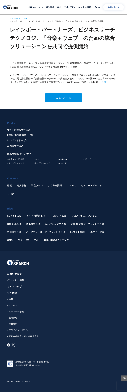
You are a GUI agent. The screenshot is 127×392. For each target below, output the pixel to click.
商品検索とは (33, 223)
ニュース (71, 185)
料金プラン (69, 7)
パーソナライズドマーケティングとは (45, 231)
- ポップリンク (90, 159)
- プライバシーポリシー (18, 330)
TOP (124, 378)
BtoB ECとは (14, 223)
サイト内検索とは (36, 215)
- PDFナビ (62, 163)
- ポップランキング (41, 163)
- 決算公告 (12, 323)
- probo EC (62, 159)
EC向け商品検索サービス (20, 135)
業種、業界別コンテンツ (56, 240)
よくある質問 (55, 185)
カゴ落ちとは (14, 231)
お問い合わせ (113, 7)
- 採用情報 (12, 317)
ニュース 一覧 (63, 98)
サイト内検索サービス (18, 130)
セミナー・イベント (91, 185)
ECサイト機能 (77, 231)
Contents (12, 178)
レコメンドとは (58, 215)
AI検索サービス (15, 146)
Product (12, 123)
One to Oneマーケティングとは (87, 223)
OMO (10, 240)
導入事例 (50, 7)
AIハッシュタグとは (55, 223)
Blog (10, 209)
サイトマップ (14, 286)
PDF (104, 82)
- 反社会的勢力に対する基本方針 (23, 336)
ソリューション (35, 7)
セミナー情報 (84, 7)
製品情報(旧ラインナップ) (20, 154)
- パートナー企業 (15, 311)
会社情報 (12, 292)
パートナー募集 (15, 280)
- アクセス (12, 305)
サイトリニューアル (28, 240)
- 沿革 (10, 299)
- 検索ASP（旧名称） (16, 159)
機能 (59, 7)
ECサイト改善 (97, 231)
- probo (36, 159)
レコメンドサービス (17, 140)
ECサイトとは (14, 215)
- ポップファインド (16, 163)
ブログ (97, 7)
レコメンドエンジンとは (84, 215)
